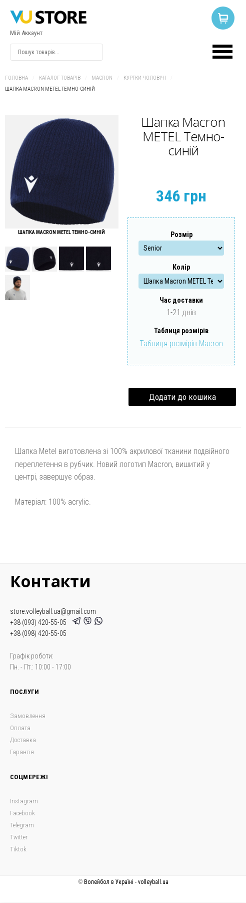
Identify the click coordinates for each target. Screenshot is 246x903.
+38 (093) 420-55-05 (40, 622)
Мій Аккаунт (26, 33)
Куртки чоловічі (145, 78)
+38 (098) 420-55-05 (38, 633)
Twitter (19, 837)
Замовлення (28, 716)
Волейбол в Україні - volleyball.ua (126, 881)
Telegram (22, 825)
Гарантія (22, 752)
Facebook (22, 813)
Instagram (24, 801)
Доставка (23, 740)
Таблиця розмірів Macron (181, 343)
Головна (16, 78)
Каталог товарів (59, 78)
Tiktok (18, 849)
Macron (102, 78)
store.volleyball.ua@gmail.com (53, 611)
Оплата (20, 728)
